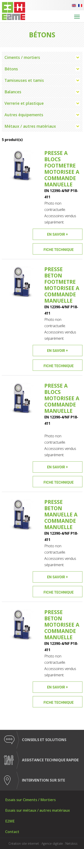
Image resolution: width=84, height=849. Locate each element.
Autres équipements (23, 114)
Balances (12, 91)
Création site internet (24, 843)
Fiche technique (58, 250)
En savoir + (57, 234)
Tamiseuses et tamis (24, 80)
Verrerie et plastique (24, 103)
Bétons (11, 68)
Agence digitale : (53, 843)
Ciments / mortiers (22, 57)
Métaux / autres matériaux (30, 126)
